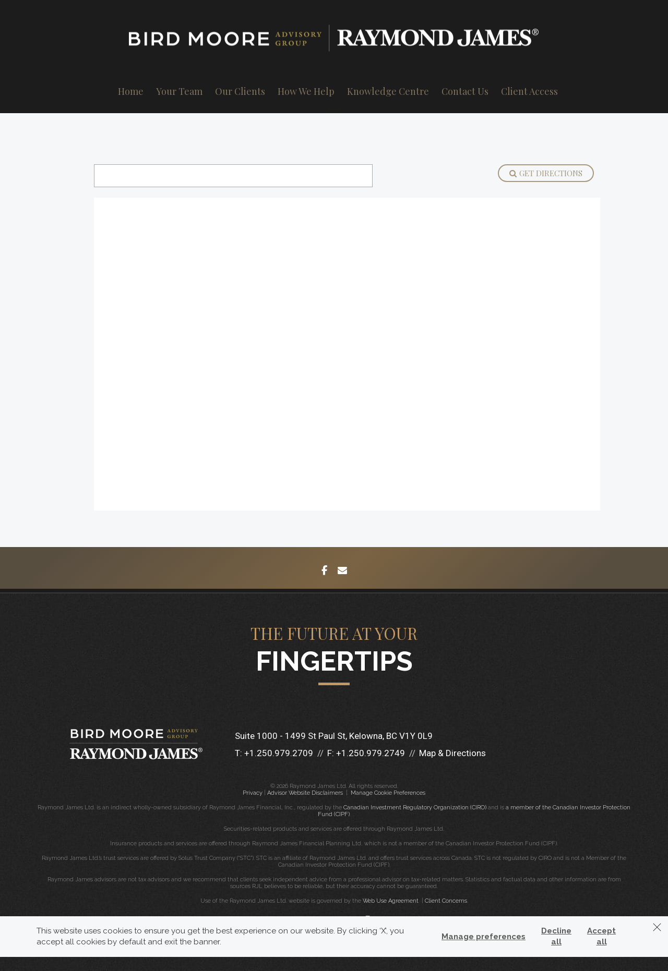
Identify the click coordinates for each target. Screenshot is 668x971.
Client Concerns (446, 900)
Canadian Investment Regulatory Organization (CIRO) (414, 807)
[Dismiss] (657, 927)
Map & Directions (452, 753)
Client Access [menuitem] (529, 91)
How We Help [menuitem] (306, 91)
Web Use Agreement (391, 900)
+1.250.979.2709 (278, 753)
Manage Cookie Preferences (388, 793)
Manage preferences (484, 936)
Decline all (556, 936)
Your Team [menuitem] (179, 91)
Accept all (601, 936)
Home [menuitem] (131, 91)
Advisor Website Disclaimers (305, 793)
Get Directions (545, 173)
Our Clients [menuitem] (240, 91)
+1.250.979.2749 (370, 753)
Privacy (253, 793)
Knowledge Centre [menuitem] (388, 91)
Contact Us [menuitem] (465, 91)
